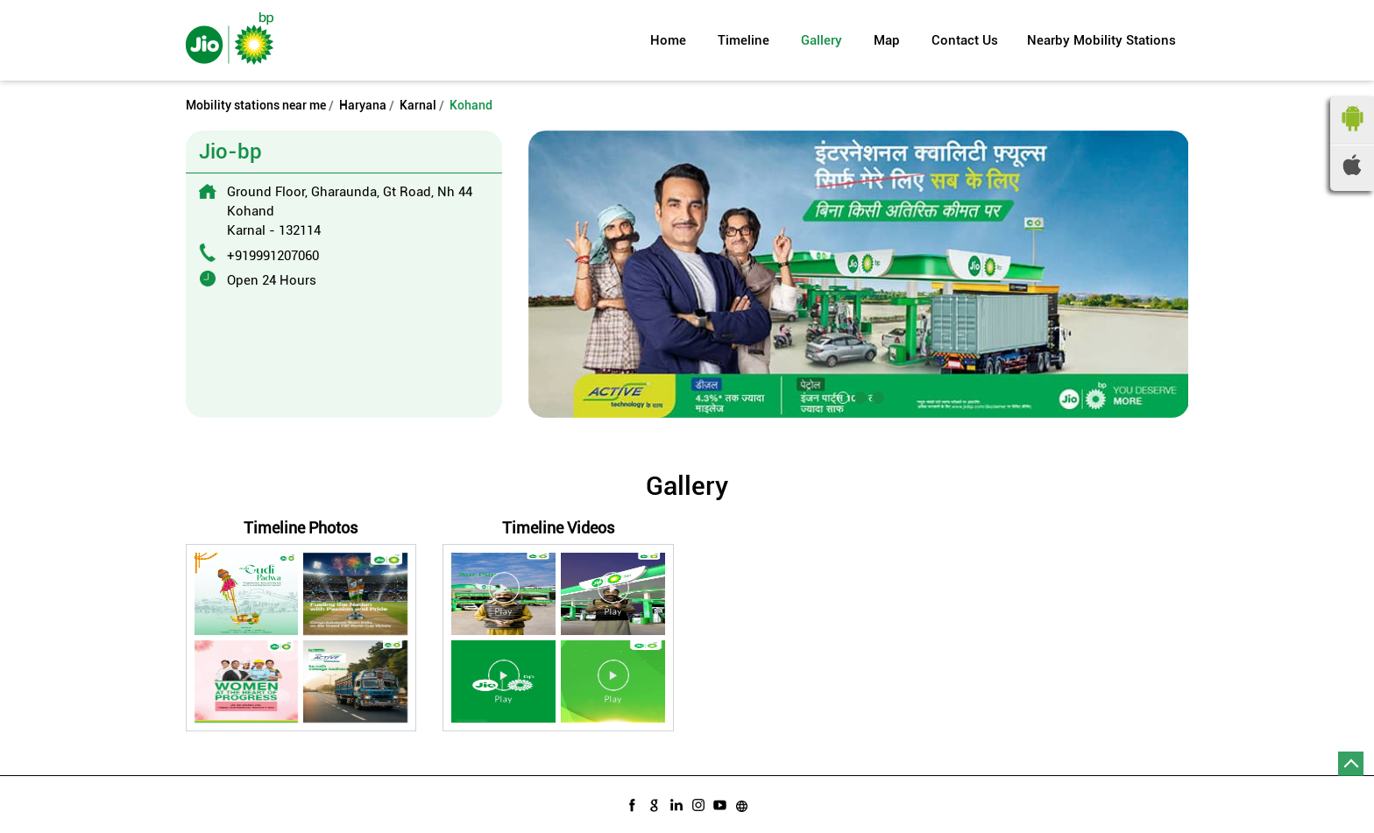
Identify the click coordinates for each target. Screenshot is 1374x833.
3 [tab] (876, 396)
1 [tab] (841, 396)
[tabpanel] (858, 274)
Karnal (418, 105)
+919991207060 (273, 256)
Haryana (362, 105)
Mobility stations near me (256, 105)
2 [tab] (858, 396)
